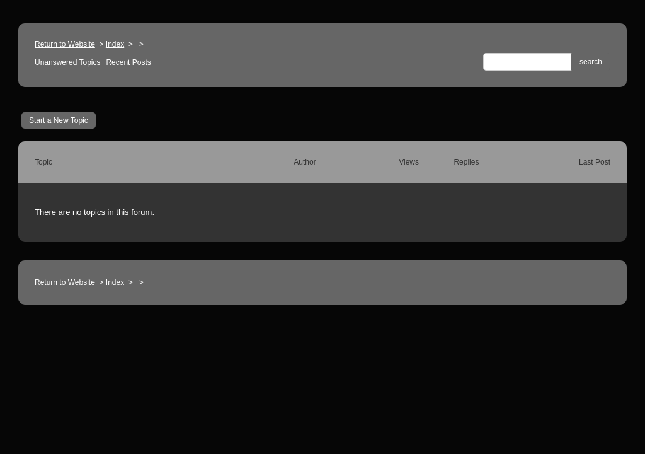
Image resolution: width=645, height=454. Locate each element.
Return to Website (65, 44)
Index (115, 44)
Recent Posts (128, 62)
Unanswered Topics (68, 62)
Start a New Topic (58, 120)
